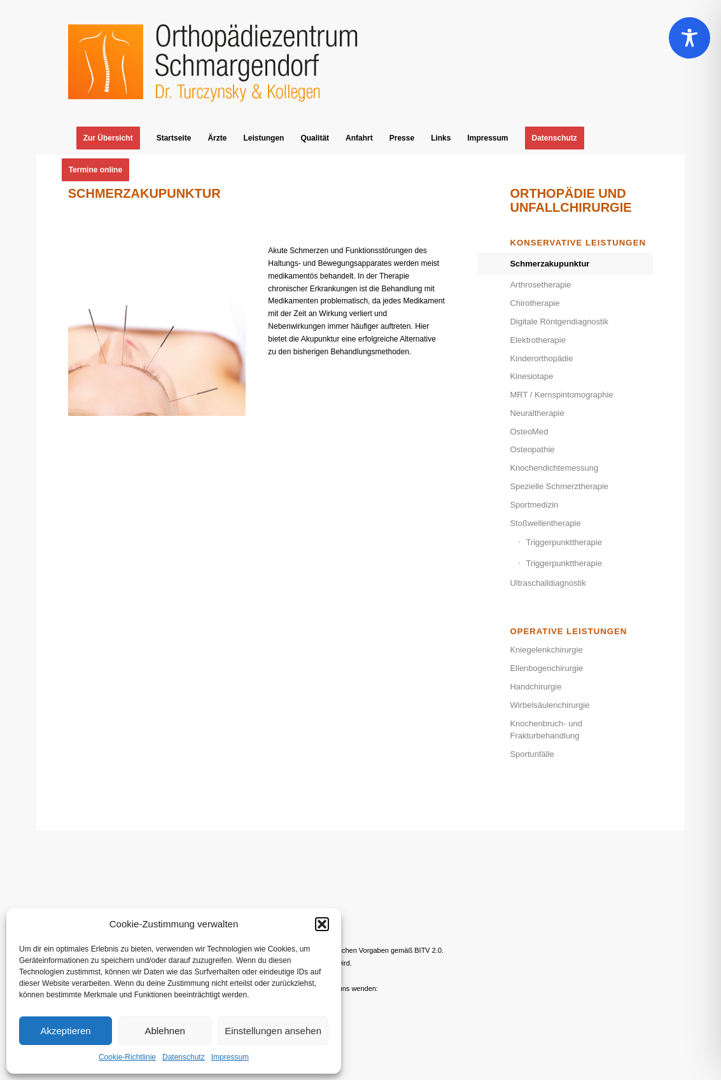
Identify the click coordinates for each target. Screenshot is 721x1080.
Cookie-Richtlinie (127, 1057)
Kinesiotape (531, 376)
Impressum (230, 1057)
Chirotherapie (534, 303)
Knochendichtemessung (554, 468)
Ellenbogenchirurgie (546, 668)
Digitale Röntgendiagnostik (559, 321)
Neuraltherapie (537, 413)
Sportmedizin (534, 504)
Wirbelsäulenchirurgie (549, 705)
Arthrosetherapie (540, 284)
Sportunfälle (532, 754)
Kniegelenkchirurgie (546, 649)
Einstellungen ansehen (273, 1030)
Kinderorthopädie (541, 358)
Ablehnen (164, 1030)
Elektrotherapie (537, 340)
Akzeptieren (65, 1030)
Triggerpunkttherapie (563, 542)
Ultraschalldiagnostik (547, 583)
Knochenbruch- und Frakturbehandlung (546, 730)
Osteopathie (532, 449)
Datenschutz (183, 1057)
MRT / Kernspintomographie (561, 394)
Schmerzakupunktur (549, 263)
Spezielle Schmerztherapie (559, 486)
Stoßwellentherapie (545, 523)
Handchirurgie (535, 686)
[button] (322, 924)
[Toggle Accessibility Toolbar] (689, 38)
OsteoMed (529, 431)
